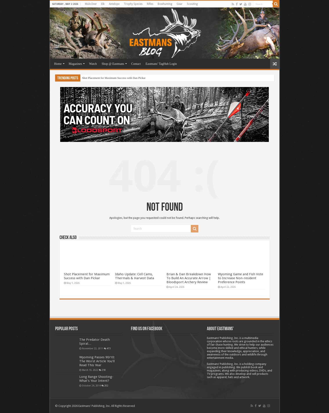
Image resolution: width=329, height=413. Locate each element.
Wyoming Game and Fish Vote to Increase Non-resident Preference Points (240, 278)
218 (104, 370)
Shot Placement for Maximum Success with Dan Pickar (114, 78)
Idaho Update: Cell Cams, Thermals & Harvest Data (134, 276)
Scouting (192, 3)
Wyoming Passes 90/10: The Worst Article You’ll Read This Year (97, 361)
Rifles (150, 3)
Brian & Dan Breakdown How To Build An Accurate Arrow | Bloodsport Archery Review (188, 278)
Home (58, 63)
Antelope (114, 3)
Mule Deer (91, 3)
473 (109, 348)
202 (106, 385)
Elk (103, 3)
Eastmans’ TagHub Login (161, 63)
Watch (93, 63)
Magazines (75, 63)
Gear (180, 3)
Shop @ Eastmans (113, 63)
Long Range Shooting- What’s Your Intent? (96, 379)
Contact (136, 63)
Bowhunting (165, 3)
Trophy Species (133, 3)
